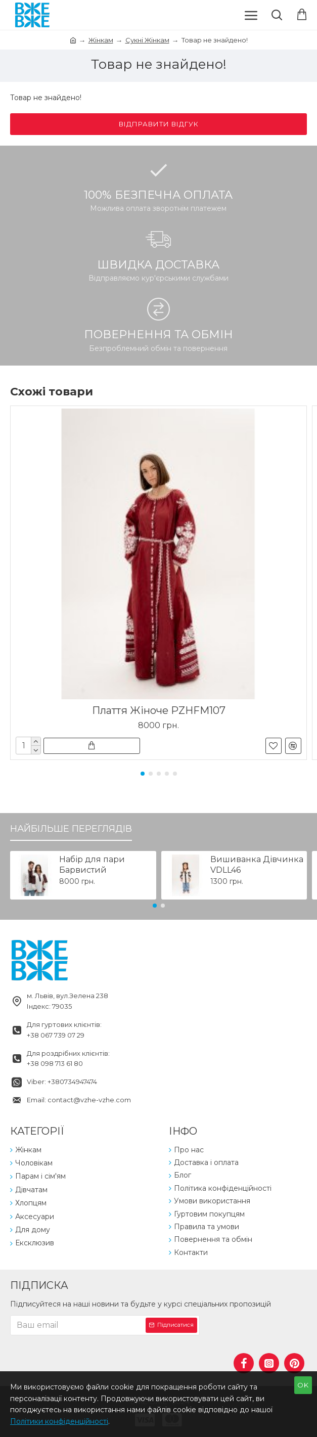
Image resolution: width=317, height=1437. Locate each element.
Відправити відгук (159, 124)
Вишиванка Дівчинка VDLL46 (256, 865)
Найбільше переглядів (71, 828)
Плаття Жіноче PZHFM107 (158, 710)
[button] (143, 774)
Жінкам (100, 40)
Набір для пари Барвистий (92, 865)
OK (303, 1385)
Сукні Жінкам (147, 40)
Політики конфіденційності (59, 1421)
